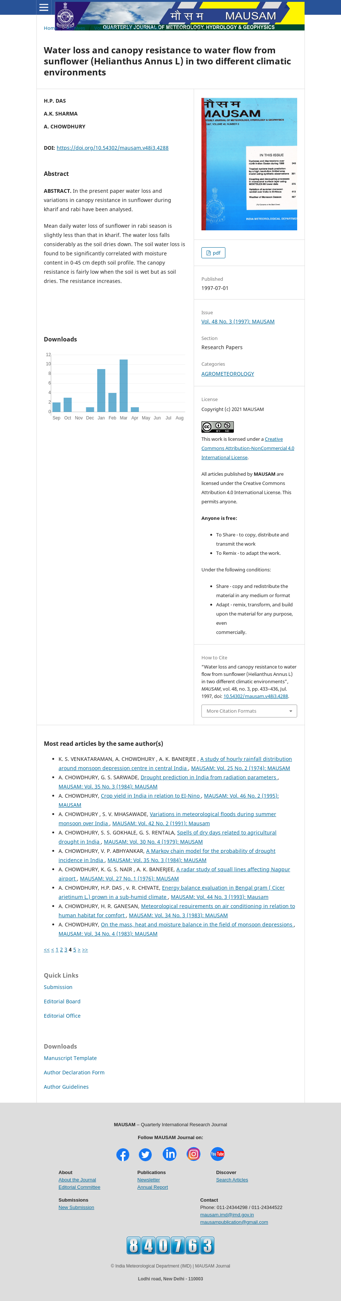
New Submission (76, 1207)
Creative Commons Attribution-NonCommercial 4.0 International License (247, 448)
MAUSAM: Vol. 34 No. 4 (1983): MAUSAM (108, 933)
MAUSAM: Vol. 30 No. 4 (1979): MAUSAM (153, 841)
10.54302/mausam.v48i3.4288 (256, 696)
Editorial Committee (79, 1187)
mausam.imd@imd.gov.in (227, 1214)
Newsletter (148, 1180)
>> (85, 949)
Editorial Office (62, 1015)
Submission (58, 986)
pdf (216, 252)
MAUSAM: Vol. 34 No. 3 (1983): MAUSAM (178, 915)
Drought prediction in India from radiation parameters (209, 777)
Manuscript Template (70, 1057)
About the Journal (77, 1180)
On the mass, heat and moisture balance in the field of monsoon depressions (197, 924)
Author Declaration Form (74, 1072)
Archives (76, 28)
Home (50, 28)
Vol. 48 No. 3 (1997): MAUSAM (127, 28)
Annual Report (152, 1187)
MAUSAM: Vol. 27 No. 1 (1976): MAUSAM (129, 878)
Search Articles (232, 1180)
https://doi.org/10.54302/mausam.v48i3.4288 (113, 147)
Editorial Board (62, 1001)
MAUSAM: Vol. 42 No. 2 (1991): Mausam (161, 823)
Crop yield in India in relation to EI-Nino (151, 795)
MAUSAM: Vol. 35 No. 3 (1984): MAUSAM (108, 786)
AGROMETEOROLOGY (227, 373)
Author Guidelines (66, 1086)
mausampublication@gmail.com (234, 1222)
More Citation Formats (231, 711)
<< (47, 949)
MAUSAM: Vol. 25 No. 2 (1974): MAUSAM (240, 768)
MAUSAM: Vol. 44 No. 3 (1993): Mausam (219, 896)
